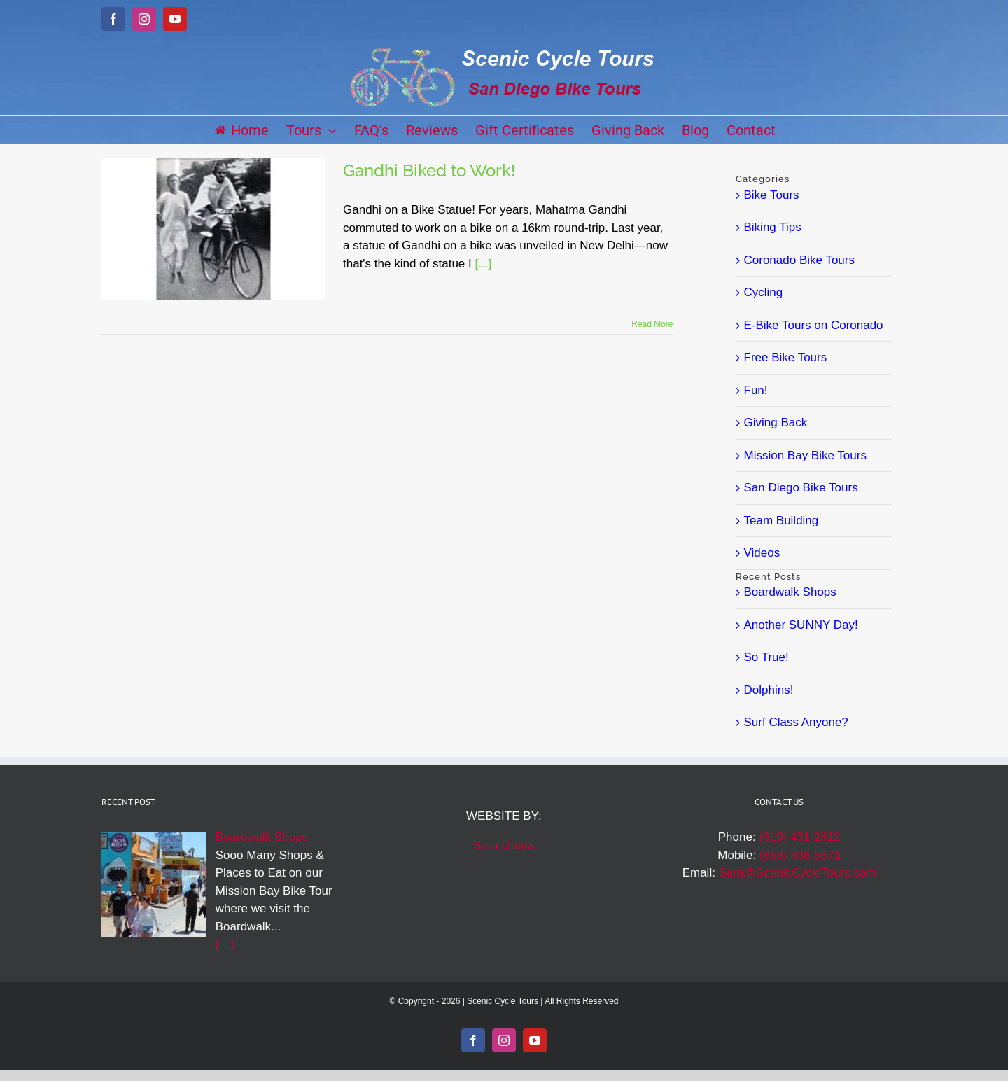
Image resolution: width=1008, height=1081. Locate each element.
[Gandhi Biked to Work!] (214, 229)
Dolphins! (769, 690)
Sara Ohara (504, 845)
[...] (483, 263)
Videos (762, 552)
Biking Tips (773, 227)
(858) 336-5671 (800, 855)
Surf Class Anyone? (796, 722)
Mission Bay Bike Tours (805, 455)
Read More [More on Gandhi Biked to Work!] (652, 324)
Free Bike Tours (785, 357)
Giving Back (776, 422)
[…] (225, 944)
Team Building (781, 520)
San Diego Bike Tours (801, 487)
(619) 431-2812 (799, 837)
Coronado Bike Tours (799, 260)
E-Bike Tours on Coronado (813, 325)
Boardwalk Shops (790, 592)
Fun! (756, 390)
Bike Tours (771, 195)
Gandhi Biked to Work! (429, 170)
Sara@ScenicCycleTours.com (797, 872)
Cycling (763, 292)
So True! (766, 657)
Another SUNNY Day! (801, 625)
